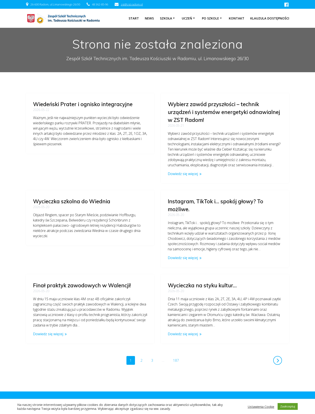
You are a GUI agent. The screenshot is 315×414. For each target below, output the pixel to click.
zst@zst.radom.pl (132, 4)
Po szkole (210, 18)
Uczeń (187, 18)
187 (177, 360)
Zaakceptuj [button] (287, 406)
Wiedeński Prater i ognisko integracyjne (83, 104)
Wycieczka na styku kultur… (202, 285)
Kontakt (236, 18)
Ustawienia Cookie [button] (261, 407)
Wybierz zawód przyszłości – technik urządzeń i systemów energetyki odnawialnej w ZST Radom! (224, 112)
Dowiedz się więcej (183, 173)
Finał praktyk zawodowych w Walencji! (82, 233)
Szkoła (166, 18)
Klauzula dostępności (269, 18)
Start (134, 18)
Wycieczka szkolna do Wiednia (71, 171)
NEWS (149, 18)
